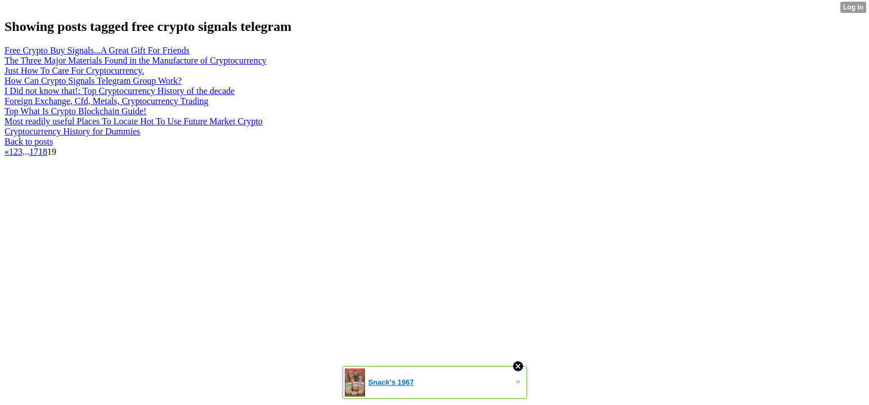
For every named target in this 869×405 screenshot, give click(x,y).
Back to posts (28, 141)
